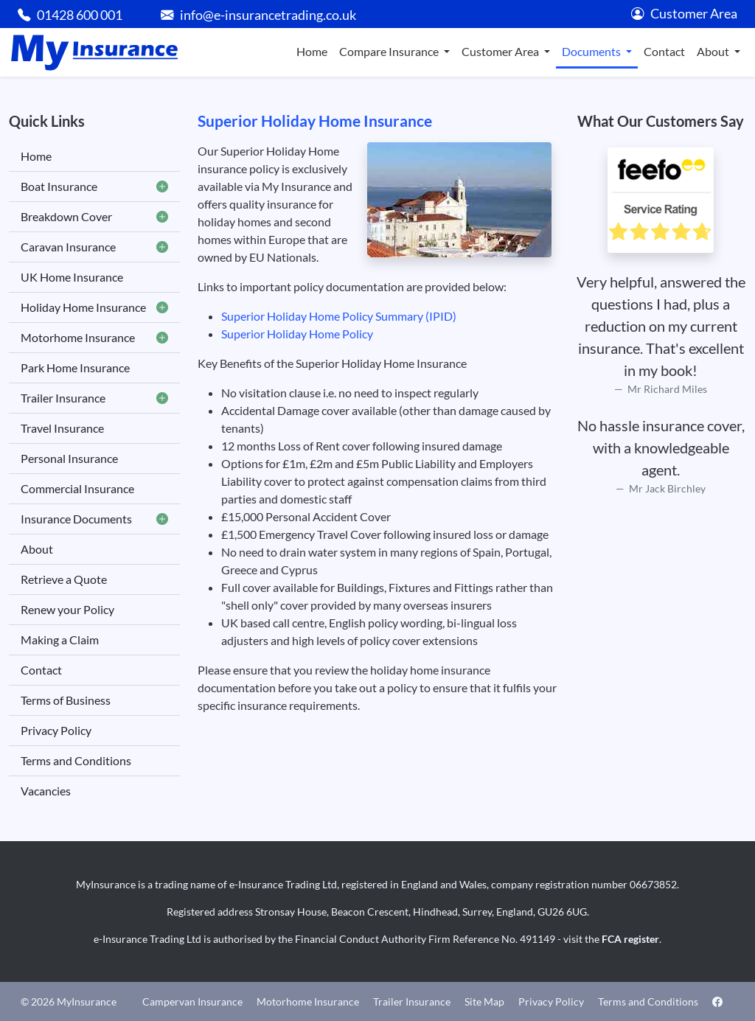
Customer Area (684, 13)
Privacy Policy (56, 730)
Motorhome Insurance (308, 1001)
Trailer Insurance (411, 1001)
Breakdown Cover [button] (94, 217)
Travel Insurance (62, 428)
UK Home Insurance (72, 277)
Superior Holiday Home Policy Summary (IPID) (338, 316)
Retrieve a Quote (64, 579)
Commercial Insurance (77, 488)
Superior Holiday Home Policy (297, 334)
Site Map (484, 1001)
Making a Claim (60, 640)
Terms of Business (66, 700)
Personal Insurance (69, 458)
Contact (664, 51)
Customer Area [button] (501, 51)
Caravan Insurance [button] (94, 247)
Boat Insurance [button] (94, 186)
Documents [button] (592, 51)
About (37, 549)
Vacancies (46, 791)
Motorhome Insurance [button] (94, 337)
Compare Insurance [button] (390, 51)
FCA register (630, 939)
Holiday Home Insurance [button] (94, 307)
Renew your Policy (67, 609)
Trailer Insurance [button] (94, 398)
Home (311, 51)
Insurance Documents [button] (94, 519)
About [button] (714, 51)
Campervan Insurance (192, 1001)
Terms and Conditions (76, 760)
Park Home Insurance (75, 367)
